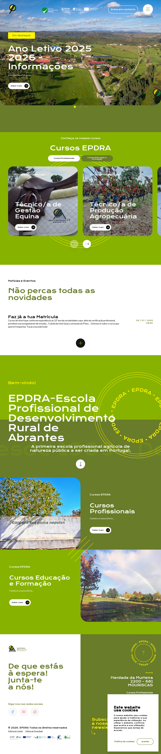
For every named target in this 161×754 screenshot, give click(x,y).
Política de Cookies (15, 731)
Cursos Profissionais (139, 692)
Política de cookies (124, 742)
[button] (87, 244)
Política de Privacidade (34, 731)
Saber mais (19, 86)
